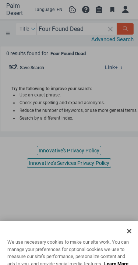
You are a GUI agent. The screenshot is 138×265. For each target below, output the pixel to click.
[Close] (129, 237)
